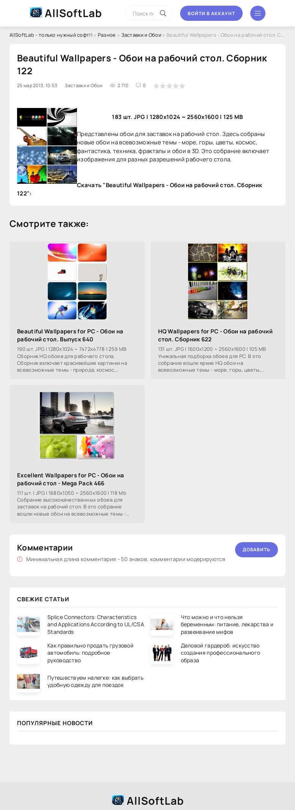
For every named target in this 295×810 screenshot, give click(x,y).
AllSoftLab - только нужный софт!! (51, 34)
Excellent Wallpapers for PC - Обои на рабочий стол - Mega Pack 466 (70, 479)
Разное (107, 34)
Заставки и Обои (141, 34)
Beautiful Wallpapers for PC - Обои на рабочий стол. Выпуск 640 (70, 335)
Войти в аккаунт (211, 13)
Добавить (256, 549)
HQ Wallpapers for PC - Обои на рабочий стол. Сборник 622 (215, 335)
